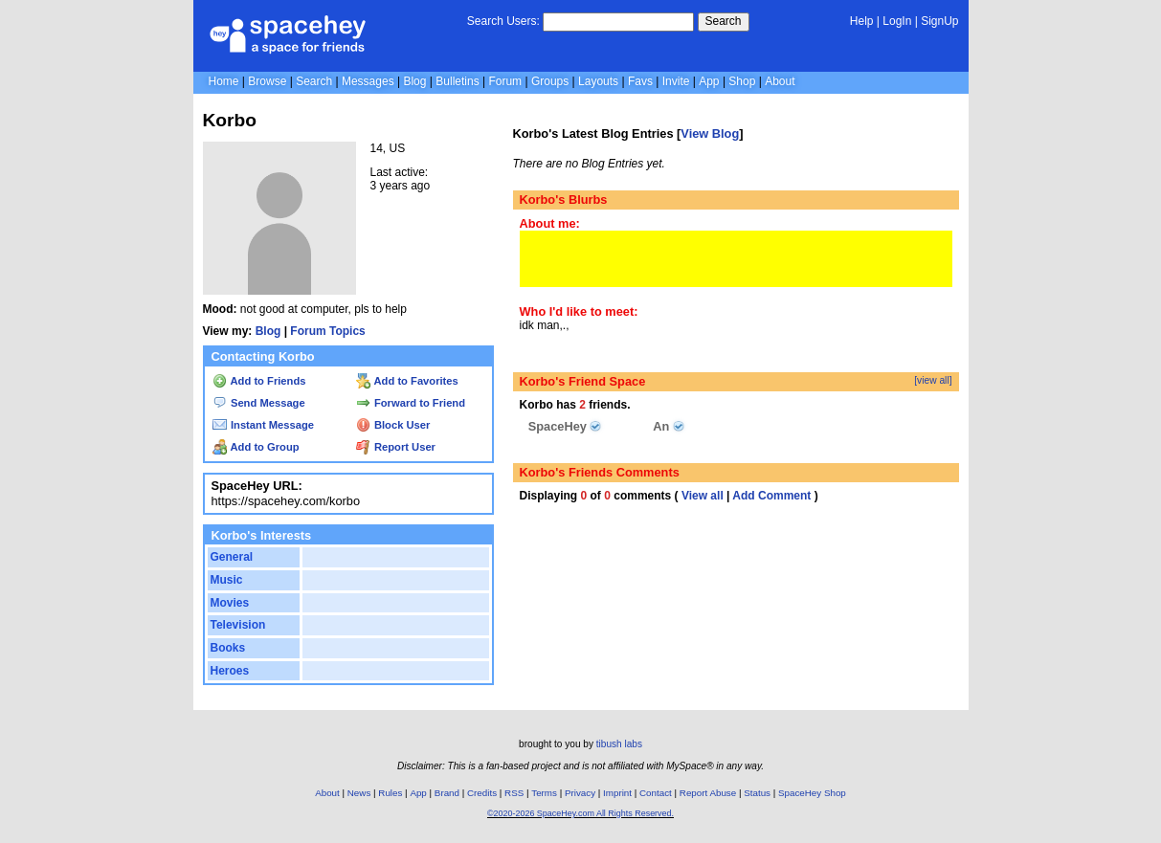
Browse (267, 81)
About (779, 81)
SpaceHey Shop (812, 793)
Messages (368, 81)
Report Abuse (708, 793)
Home (224, 81)
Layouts (598, 81)
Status (757, 793)
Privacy (580, 793)
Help (862, 21)
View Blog (710, 133)
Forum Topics (327, 331)
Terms (544, 793)
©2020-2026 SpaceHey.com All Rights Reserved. (580, 813)
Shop (741, 81)
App (709, 81)
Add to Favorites (407, 381)
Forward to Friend (410, 403)
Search (723, 21)
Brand (447, 793)
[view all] (932, 380)
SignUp (939, 21)
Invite (676, 81)
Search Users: (503, 21)
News (359, 793)
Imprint (617, 793)
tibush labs (619, 744)
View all (702, 495)
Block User (393, 425)
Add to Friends (259, 381)
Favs (640, 81)
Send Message (258, 403)
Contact (655, 793)
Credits (482, 793)
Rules (390, 793)
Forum (505, 81)
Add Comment (771, 495)
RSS (514, 793)
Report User (395, 447)
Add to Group (256, 447)
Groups (550, 81)
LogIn (896, 21)
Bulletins (457, 81)
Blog (414, 81)
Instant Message (263, 425)
